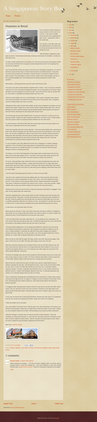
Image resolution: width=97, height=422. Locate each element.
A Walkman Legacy (75, 64)
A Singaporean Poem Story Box (76, 92)
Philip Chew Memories (73, 117)
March (72, 46)
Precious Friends (17, 324)
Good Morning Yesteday (74, 114)
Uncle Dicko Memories (73, 134)
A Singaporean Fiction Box (74, 89)
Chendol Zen (74, 59)
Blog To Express (71, 109)
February (73, 70)
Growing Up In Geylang (73, 82)
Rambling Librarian (72, 119)
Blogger (57, 418)
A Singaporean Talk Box (73, 87)
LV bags (31, 348)
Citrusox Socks (14, 361)
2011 (70, 74)
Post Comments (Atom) (17, 407)
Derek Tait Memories (73, 112)
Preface (17, 16)
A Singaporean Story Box (33, 8)
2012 (70, 33)
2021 (70, 25)
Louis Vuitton (24, 348)
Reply (11, 369)
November (74, 38)
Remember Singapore (73, 122)
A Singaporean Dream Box (74, 94)
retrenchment (37, 348)
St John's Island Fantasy (77, 56)
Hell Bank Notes (74, 62)
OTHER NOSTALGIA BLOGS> (75, 104)
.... (67, 102)
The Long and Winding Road (75, 127)
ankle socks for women (26, 367)
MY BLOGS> (70, 79)
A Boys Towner (71, 107)
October (73, 40)
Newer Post (8, 404)
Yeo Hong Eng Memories (74, 137)
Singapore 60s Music (73, 124)
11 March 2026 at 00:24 (26, 361)
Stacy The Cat (74, 53)
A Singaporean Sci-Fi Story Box (76, 97)
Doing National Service (73, 84)
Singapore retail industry (49, 348)
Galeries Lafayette (15, 348)
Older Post (59, 404)
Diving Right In (74, 67)
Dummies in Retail (75, 51)
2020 (70, 27)
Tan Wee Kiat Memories (73, 132)
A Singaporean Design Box (74, 99)
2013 (70, 30)
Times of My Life (71, 129)
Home (8, 16)
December (74, 35)
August (73, 43)
